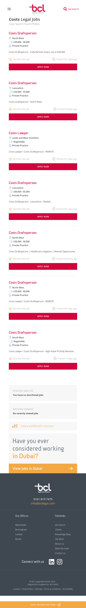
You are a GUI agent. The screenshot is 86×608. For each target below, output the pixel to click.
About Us (59, 543)
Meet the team (62, 548)
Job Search (60, 524)
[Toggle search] (72, 9)
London (19, 534)
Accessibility (68, 589)
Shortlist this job (21, 59)
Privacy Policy (27, 589)
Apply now (43, 67)
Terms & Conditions (52, 589)
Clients (58, 529)
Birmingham (21, 529)
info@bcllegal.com (43, 503)
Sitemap (38, 589)
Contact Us (60, 553)
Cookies (16, 589)
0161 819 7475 (43, 499)
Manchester (21, 524)
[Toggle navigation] (9, 9)
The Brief (59, 539)
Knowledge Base (63, 534)
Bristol (18, 539)
